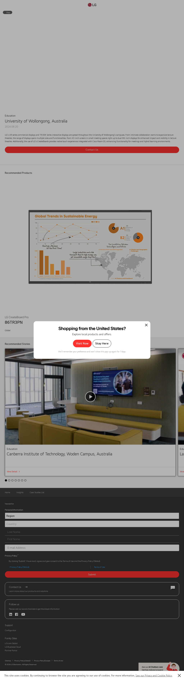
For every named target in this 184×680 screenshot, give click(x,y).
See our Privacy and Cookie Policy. (153, 675)
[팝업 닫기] (146, 325)
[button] (179, 675)
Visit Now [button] (82, 343)
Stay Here (102, 343)
